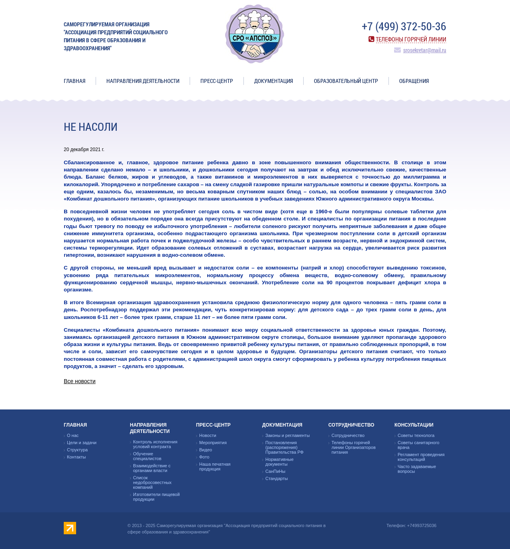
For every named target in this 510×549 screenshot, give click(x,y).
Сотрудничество (351, 425)
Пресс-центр (216, 81)
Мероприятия (213, 442)
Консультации (414, 425)
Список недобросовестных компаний (152, 482)
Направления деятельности (142, 81)
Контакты (76, 457)
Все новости (80, 381)
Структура (77, 449)
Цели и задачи (81, 442)
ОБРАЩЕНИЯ (414, 81)
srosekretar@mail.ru (424, 50)
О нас (72, 435)
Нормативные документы (279, 461)
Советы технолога (416, 435)
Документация (273, 81)
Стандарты (276, 478)
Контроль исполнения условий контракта (155, 444)
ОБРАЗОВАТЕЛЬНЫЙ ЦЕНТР (346, 81)
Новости (207, 435)
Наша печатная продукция (215, 466)
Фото (204, 457)
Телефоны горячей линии (411, 39)
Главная (74, 81)
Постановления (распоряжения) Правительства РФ (284, 447)
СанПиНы (275, 471)
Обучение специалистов (147, 456)
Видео (205, 449)
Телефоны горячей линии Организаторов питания (354, 447)
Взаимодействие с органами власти (152, 468)
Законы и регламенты (287, 435)
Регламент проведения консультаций (421, 457)
